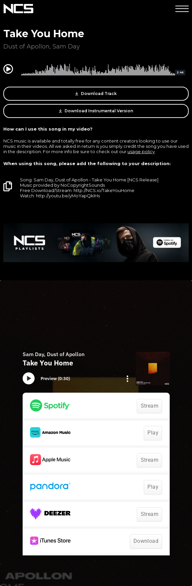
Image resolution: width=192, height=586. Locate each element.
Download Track (96, 93)
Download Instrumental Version (96, 111)
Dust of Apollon (26, 46)
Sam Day (66, 46)
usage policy (141, 151)
